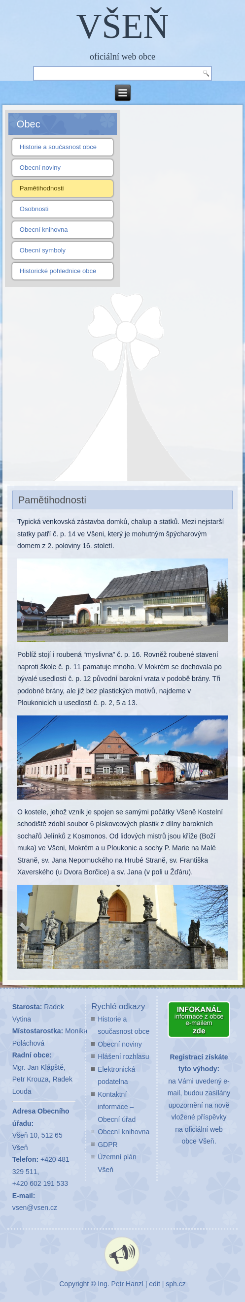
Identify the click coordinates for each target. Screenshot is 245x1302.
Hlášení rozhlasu (123, 1056)
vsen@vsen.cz (34, 1207)
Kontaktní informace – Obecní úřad (117, 1106)
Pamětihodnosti (42, 188)
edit (154, 1284)
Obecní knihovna (44, 229)
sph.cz (175, 1284)
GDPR (107, 1144)
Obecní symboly (43, 250)
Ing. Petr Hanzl (120, 1284)
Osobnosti (34, 209)
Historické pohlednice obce (58, 271)
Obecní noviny (40, 167)
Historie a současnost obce (58, 147)
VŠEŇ (122, 26)
